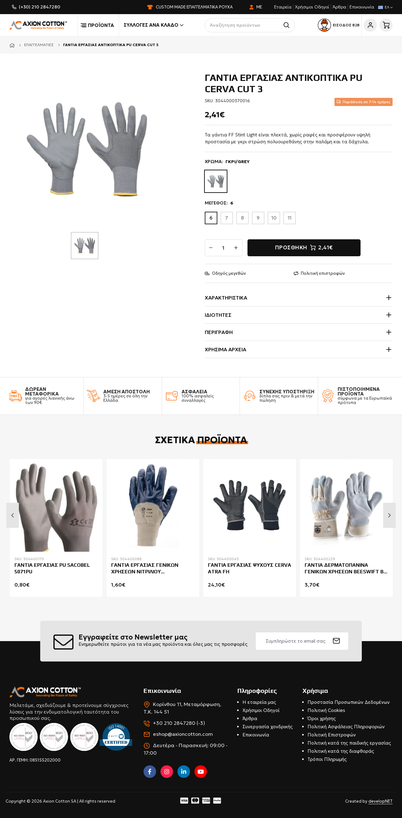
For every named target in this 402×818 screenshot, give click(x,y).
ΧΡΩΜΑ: (227, 161)
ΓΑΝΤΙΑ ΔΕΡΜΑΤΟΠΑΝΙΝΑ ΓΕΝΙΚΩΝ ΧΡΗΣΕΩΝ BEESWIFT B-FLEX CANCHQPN (345, 568)
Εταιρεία (282, 7)
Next (389, 515)
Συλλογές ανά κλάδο (153, 25)
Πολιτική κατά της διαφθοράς (340, 751)
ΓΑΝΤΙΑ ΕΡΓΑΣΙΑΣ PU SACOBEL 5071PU (52, 568)
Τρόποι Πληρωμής (327, 759)
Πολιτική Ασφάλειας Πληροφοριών (346, 727)
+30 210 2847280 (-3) (179, 723)
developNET (380, 801)
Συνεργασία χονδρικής (267, 727)
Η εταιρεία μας (259, 702)
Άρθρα (339, 7)
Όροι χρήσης (321, 718)
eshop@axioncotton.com (183, 734)
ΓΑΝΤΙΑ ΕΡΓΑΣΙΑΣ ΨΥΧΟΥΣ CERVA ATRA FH (249, 568)
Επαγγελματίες (39, 44)
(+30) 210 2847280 (39, 7)
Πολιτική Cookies (326, 710)
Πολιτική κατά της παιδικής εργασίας (349, 743)
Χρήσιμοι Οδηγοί (312, 7)
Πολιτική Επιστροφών (331, 735)
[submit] (336, 641)
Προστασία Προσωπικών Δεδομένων (348, 702)
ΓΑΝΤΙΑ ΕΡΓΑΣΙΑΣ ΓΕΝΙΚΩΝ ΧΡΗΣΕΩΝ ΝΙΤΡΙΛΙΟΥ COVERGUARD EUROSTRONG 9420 (152, 568)
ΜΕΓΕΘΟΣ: (219, 203)
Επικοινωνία (362, 7)
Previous (12, 515)
